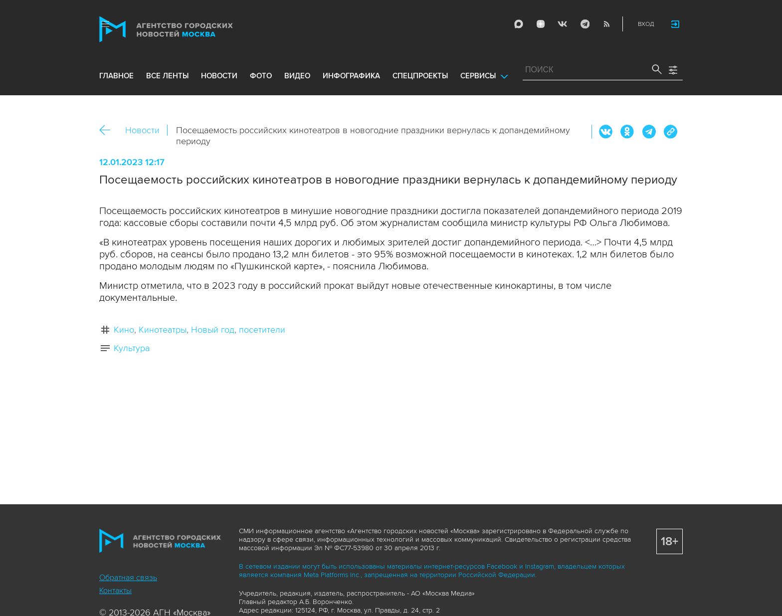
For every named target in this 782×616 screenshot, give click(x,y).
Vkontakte (562, 23)
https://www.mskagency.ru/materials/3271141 (670, 132)
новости (219, 75)
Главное (116, 75)
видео (297, 75)
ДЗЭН (540, 23)
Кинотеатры (163, 329)
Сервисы (478, 75)
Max (518, 23)
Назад (108, 130)
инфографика (351, 75)
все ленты (167, 75)
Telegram (584, 23)
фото (261, 75)
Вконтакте (606, 132)
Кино (124, 329)
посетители (262, 329)
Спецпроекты (420, 75)
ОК (627, 132)
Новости (142, 130)
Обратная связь (128, 578)
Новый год (212, 329)
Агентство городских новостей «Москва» (185, 29)
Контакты (115, 591)
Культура (132, 348)
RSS (606, 23)
